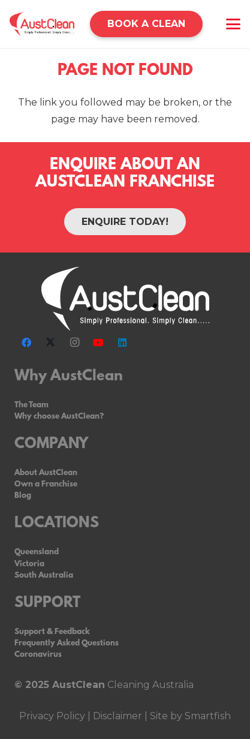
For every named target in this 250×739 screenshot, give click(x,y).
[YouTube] (98, 343)
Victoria (29, 564)
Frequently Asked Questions (66, 643)
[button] (233, 24)
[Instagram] (74, 343)
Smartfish (206, 716)
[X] (50, 343)
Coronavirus (38, 654)
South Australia (43, 575)
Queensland (36, 552)
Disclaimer (117, 716)
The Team (31, 405)
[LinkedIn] (122, 343)
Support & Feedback (52, 631)
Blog (22, 495)
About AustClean (45, 472)
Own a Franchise (45, 484)
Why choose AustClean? (59, 416)
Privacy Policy (52, 716)
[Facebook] (26, 343)
